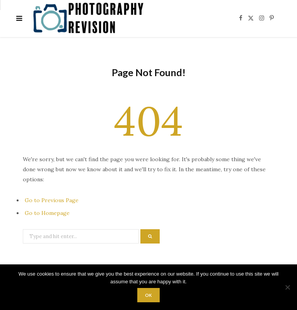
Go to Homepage (47, 213)
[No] (287, 287)
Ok (148, 295)
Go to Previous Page (52, 200)
